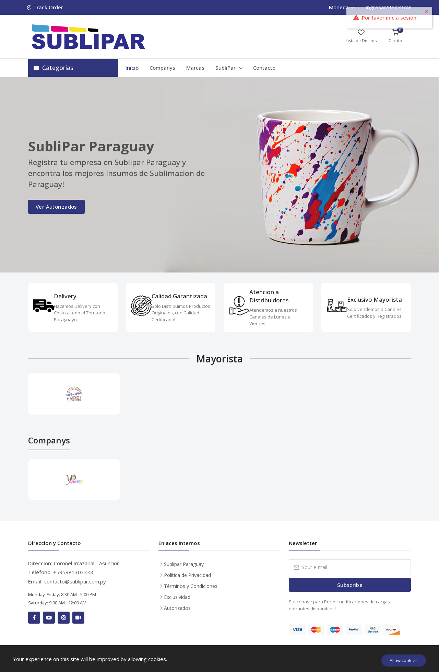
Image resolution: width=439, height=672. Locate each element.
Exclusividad (177, 597)
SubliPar (229, 67)
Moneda (341, 7)
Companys (162, 67)
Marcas (195, 67)
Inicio (132, 67)
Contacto (264, 67)
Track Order (45, 7)
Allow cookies (404, 660)
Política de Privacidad (187, 575)
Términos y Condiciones (190, 586)
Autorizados (177, 608)
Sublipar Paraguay (184, 564)
